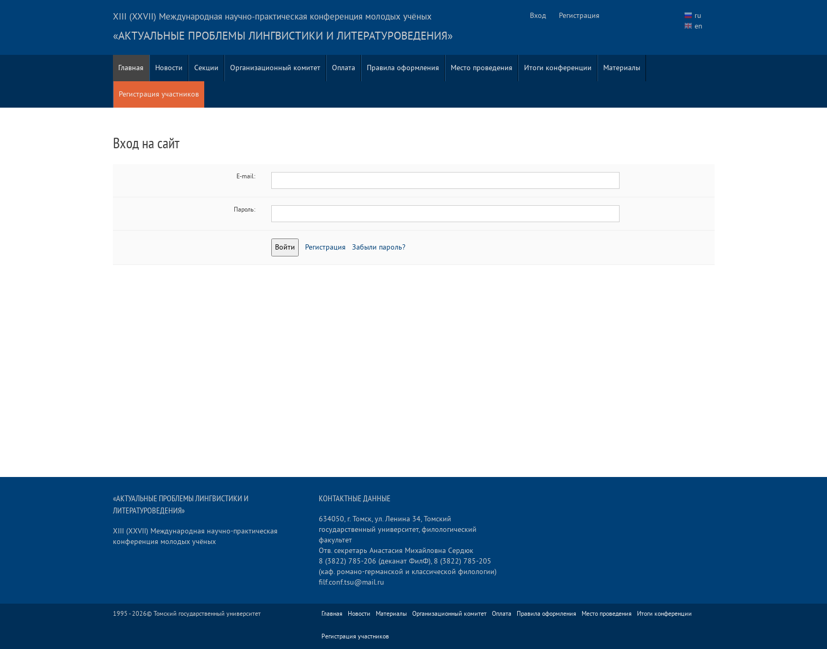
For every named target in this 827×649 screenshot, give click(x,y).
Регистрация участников (159, 94)
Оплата (343, 68)
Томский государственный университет (207, 613)
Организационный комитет (275, 68)
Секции (206, 68)
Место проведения (481, 68)
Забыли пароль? (378, 247)
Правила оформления (403, 68)
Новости (169, 68)
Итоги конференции (558, 68)
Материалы (621, 68)
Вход (538, 16)
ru (698, 16)
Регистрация (579, 16)
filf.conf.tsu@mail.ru (351, 582)
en (698, 26)
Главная (131, 68)
